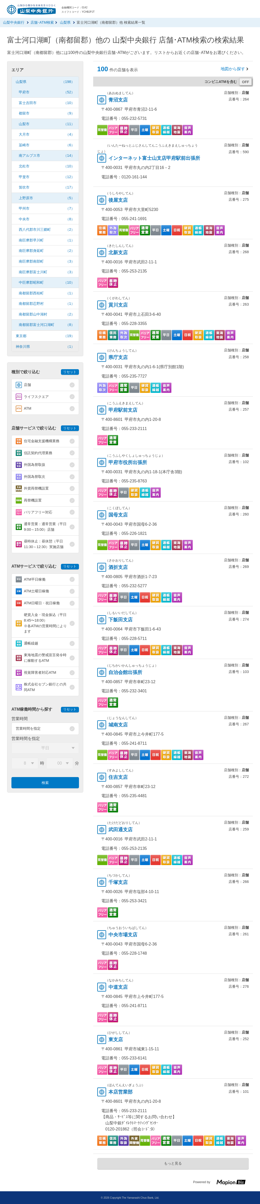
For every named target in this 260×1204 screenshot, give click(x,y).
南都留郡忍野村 (47, 304)
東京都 (45, 336)
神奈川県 (45, 347)
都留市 (47, 113)
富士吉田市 (47, 103)
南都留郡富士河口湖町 (47, 325)
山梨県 (45, 82)
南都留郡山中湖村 (47, 314)
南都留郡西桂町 (47, 293)
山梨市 (47, 124)
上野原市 (47, 198)
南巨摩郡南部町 (47, 261)
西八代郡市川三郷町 (47, 229)
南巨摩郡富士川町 (47, 272)
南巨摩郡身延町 (47, 251)
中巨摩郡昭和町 (47, 282)
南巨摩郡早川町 (47, 240)
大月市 (47, 134)
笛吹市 (47, 187)
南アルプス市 (47, 155)
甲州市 (47, 208)
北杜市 (47, 166)
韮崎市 (47, 145)
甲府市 (47, 92)
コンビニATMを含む (220, 82)
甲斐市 (47, 177)
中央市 (47, 219)
